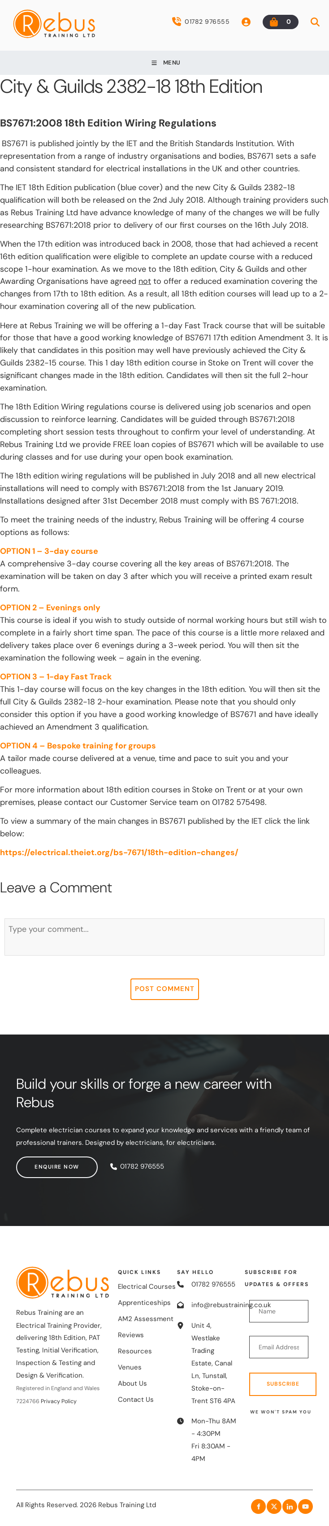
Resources (135, 1351)
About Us (132, 1383)
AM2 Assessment (145, 1318)
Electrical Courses (147, 1286)
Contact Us (136, 1399)
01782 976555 (200, 21)
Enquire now (38, 1162)
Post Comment (165, 988)
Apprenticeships (144, 1302)
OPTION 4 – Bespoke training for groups (78, 745)
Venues (130, 1367)
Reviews (131, 1334)
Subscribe (283, 1383)
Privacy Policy (59, 1401)
